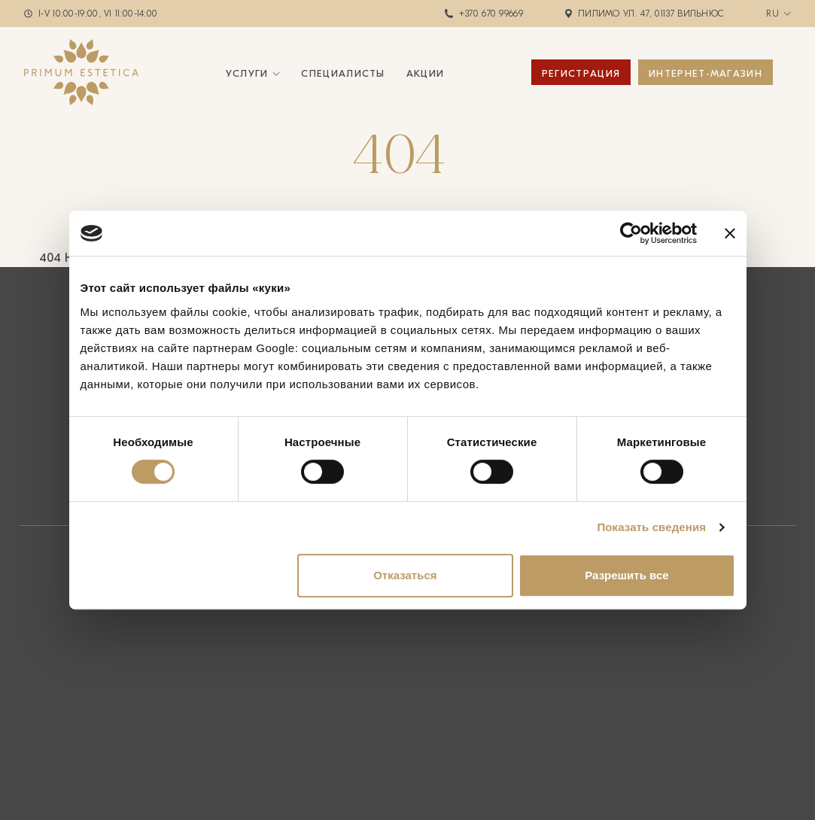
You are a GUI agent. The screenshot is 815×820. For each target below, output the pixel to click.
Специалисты (343, 73)
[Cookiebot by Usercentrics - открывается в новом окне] (631, 233)
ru (772, 13)
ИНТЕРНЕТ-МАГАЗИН (705, 73)
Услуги (247, 73)
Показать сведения (651, 527)
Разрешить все (626, 575)
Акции (425, 73)
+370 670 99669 (491, 13)
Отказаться (404, 575)
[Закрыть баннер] (730, 233)
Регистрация (581, 73)
